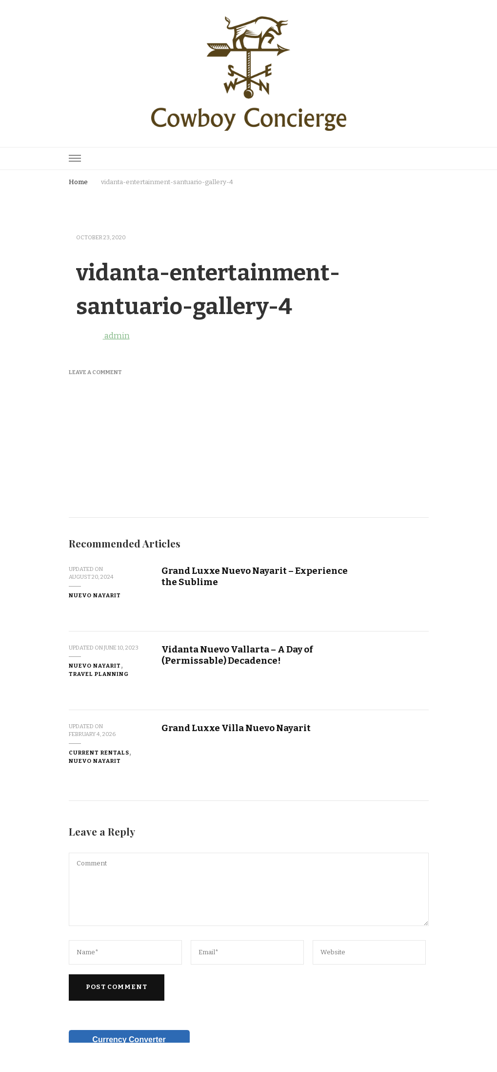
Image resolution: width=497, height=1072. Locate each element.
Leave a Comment (95, 372)
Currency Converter (128, 1039)
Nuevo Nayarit (95, 595)
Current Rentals (99, 752)
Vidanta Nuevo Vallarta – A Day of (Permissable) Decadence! (237, 655)
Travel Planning (99, 674)
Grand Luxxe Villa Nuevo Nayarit (236, 728)
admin (99, 336)
